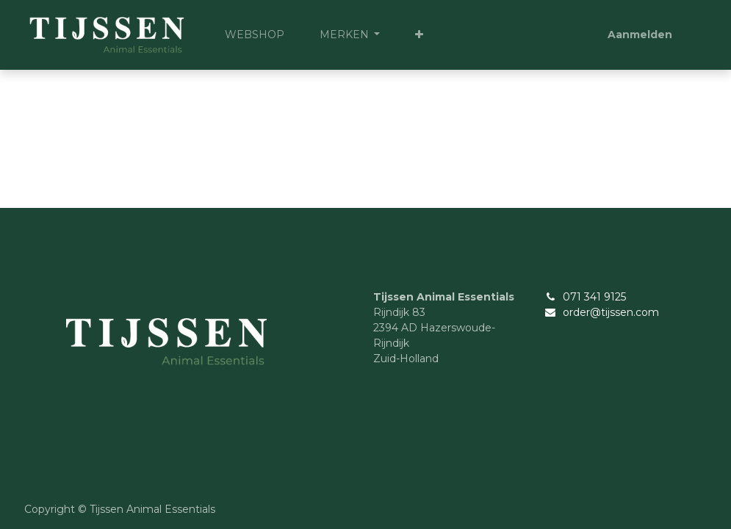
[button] (419, 34)
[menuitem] (254, 34)
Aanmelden (640, 34)
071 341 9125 (594, 296)
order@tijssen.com (611, 312)
